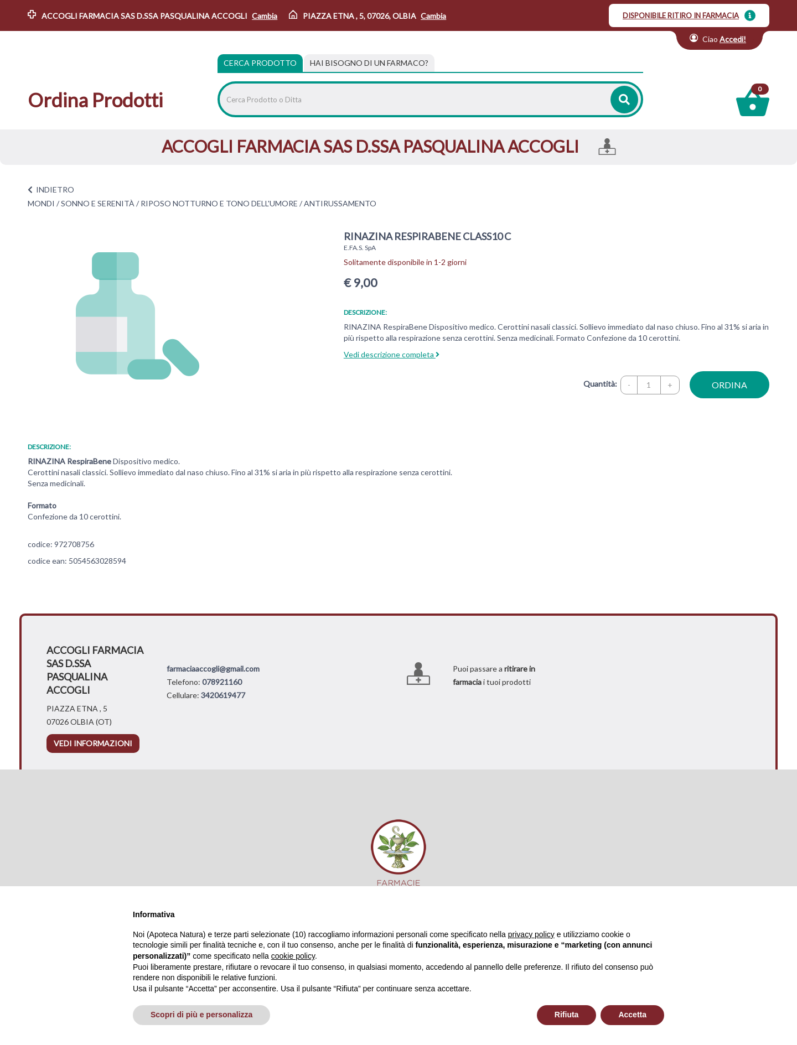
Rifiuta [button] (567, 1014)
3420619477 (223, 695)
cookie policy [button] (293, 956)
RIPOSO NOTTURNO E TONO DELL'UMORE (219, 203)
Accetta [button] (632, 1014)
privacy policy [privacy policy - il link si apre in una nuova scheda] (531, 934)
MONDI (41, 203)
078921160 (222, 682)
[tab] (369, 63)
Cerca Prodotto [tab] (260, 62)
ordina (729, 384)
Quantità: (600, 383)
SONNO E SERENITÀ (97, 203)
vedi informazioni (93, 743)
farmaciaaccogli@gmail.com (213, 668)
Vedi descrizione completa (391, 354)
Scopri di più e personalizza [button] (201, 1014)
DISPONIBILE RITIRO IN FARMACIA (681, 15)
